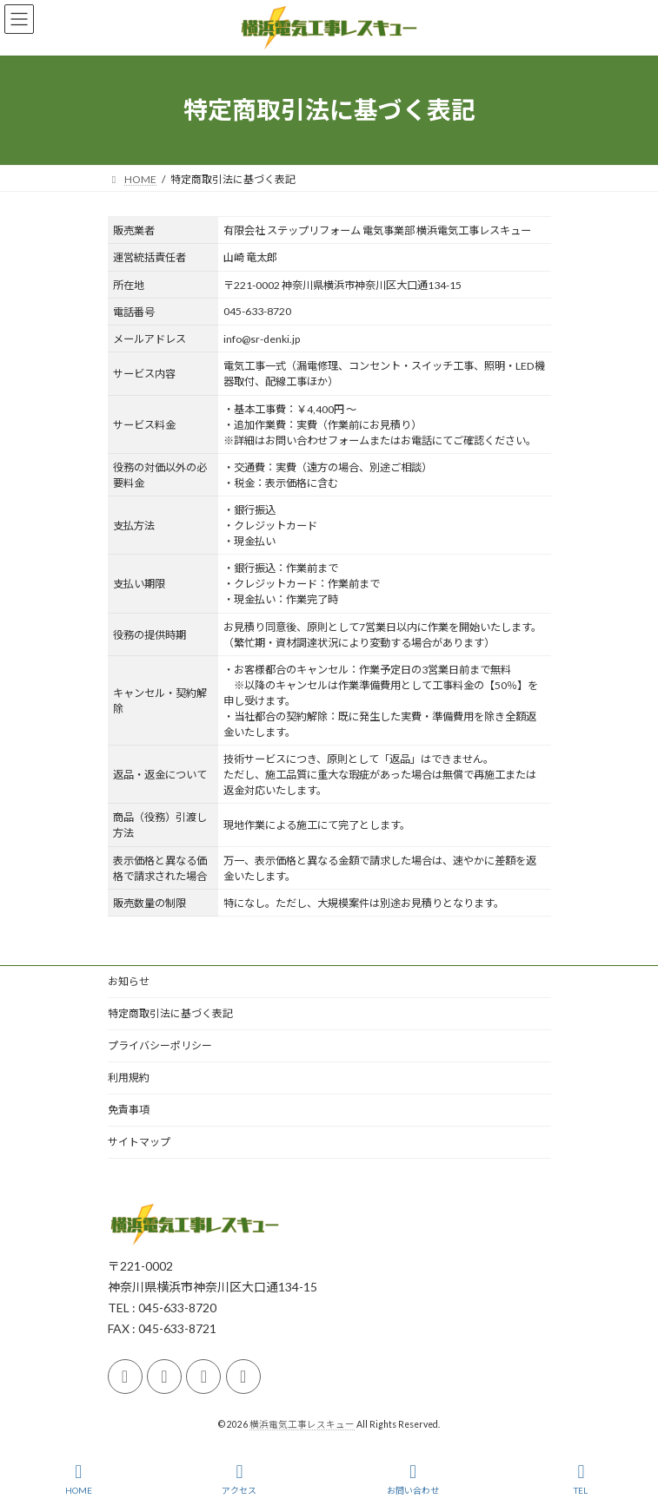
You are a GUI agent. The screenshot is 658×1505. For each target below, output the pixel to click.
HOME (78, 1478)
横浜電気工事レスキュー (302, 1424)
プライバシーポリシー (160, 1045)
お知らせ (129, 981)
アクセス (239, 1478)
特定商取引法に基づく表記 (170, 1013)
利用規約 (129, 1077)
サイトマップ (139, 1141)
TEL (581, 1478)
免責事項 (129, 1109)
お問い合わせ (413, 1478)
